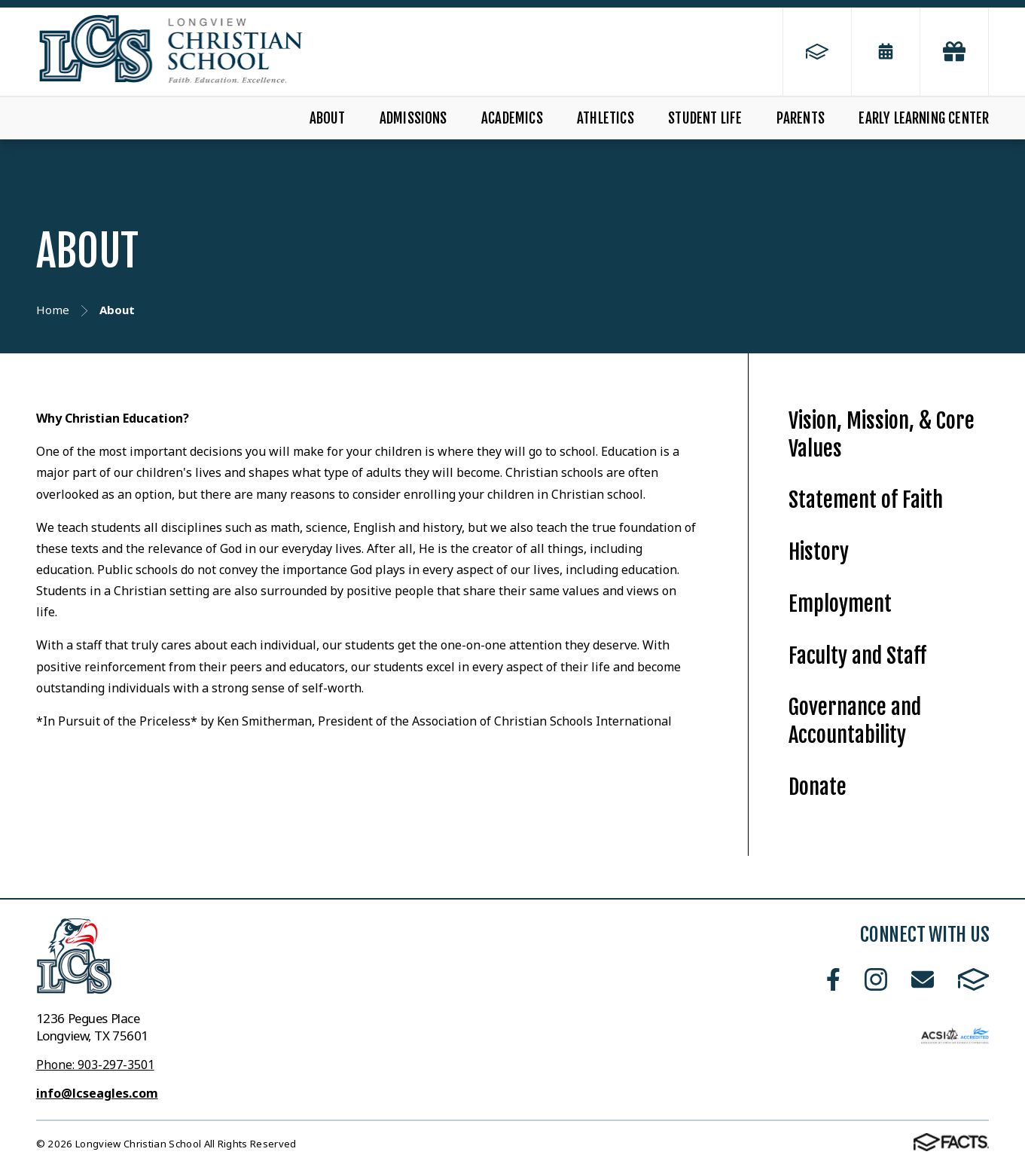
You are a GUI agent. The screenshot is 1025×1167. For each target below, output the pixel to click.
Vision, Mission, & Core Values (882, 435)
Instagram (876, 979)
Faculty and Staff (857, 656)
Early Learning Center (924, 118)
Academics (512, 118)
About (328, 118)
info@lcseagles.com (97, 1093)
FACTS (974, 979)
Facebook (833, 979)
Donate (818, 787)
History (819, 552)
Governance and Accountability (855, 721)
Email (922, 979)
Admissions (413, 118)
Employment (840, 604)
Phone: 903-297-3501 (95, 1064)
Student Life (705, 118)
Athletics (605, 118)
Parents (800, 118)
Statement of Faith (866, 500)
